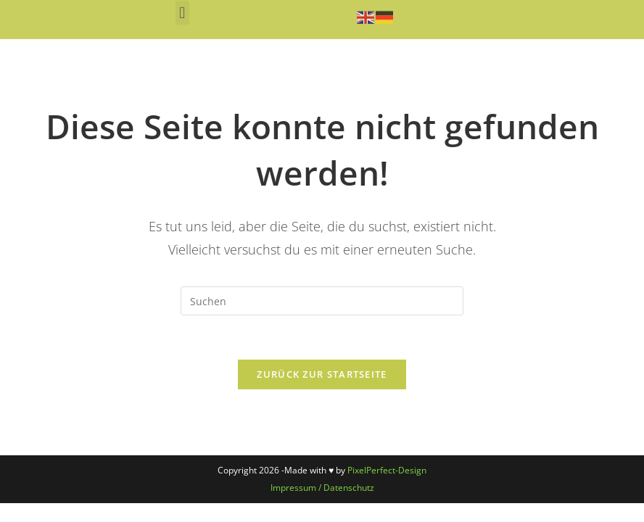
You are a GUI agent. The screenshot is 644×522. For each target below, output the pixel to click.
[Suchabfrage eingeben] (322, 300)
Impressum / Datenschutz (322, 487)
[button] (182, 12)
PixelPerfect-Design (386, 470)
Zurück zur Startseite (322, 374)
